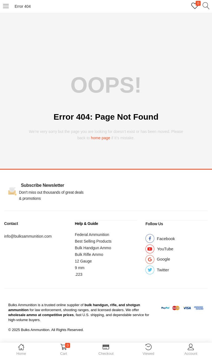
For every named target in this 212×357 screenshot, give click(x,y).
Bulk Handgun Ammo (93, 247)
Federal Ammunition (92, 234)
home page (100, 138)
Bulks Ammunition (22, 305)
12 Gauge (83, 261)
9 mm (79, 267)
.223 (78, 274)
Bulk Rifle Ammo (89, 254)
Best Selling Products (93, 241)
